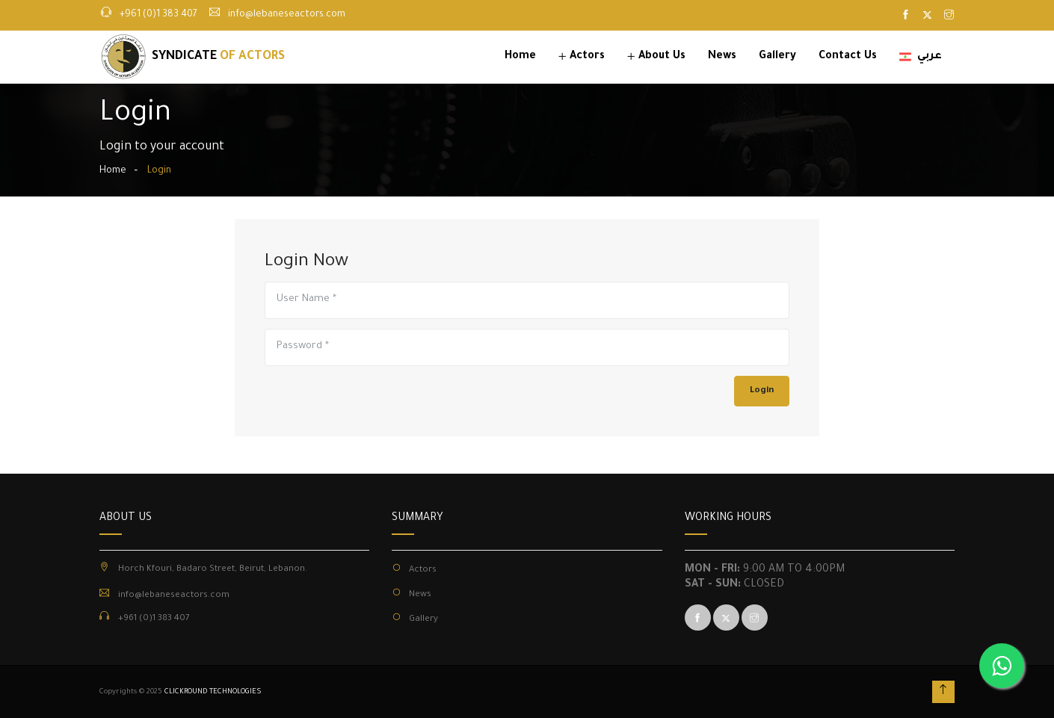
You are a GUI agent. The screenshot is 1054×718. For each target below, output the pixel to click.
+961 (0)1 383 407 (158, 15)
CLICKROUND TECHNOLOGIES (213, 692)
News (722, 57)
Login (762, 391)
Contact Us (848, 57)
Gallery (777, 57)
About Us (661, 57)
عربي (920, 57)
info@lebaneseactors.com (286, 15)
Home (520, 57)
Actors (587, 57)
